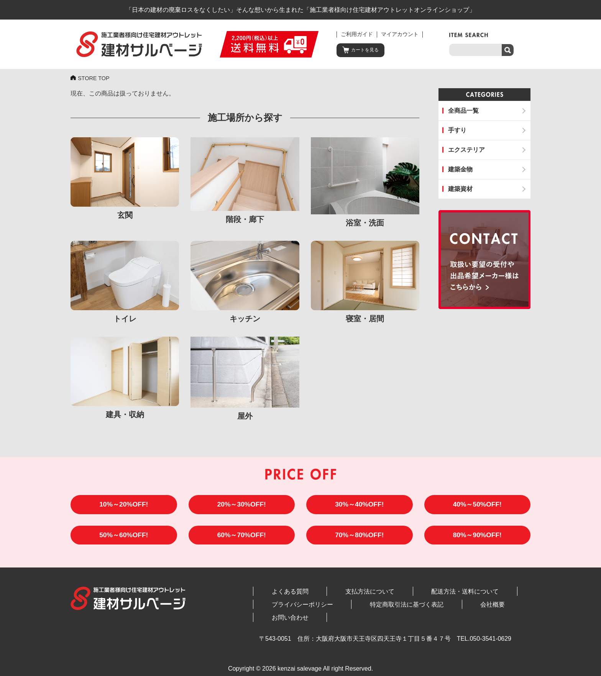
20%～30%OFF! (241, 506)
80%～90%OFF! (477, 538)
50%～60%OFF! (123, 538)
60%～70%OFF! (241, 538)
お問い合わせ (472, 608)
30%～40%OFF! (359, 506)
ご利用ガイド (357, 34)
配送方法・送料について (402, 595)
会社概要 (430, 608)
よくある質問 (277, 595)
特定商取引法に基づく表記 (369, 608)
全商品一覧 (463, 110)
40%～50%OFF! (477, 506)
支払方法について (332, 595)
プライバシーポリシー (289, 608)
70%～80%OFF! (359, 538)
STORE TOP (95, 79)
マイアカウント (400, 34)
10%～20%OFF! (123, 506)
